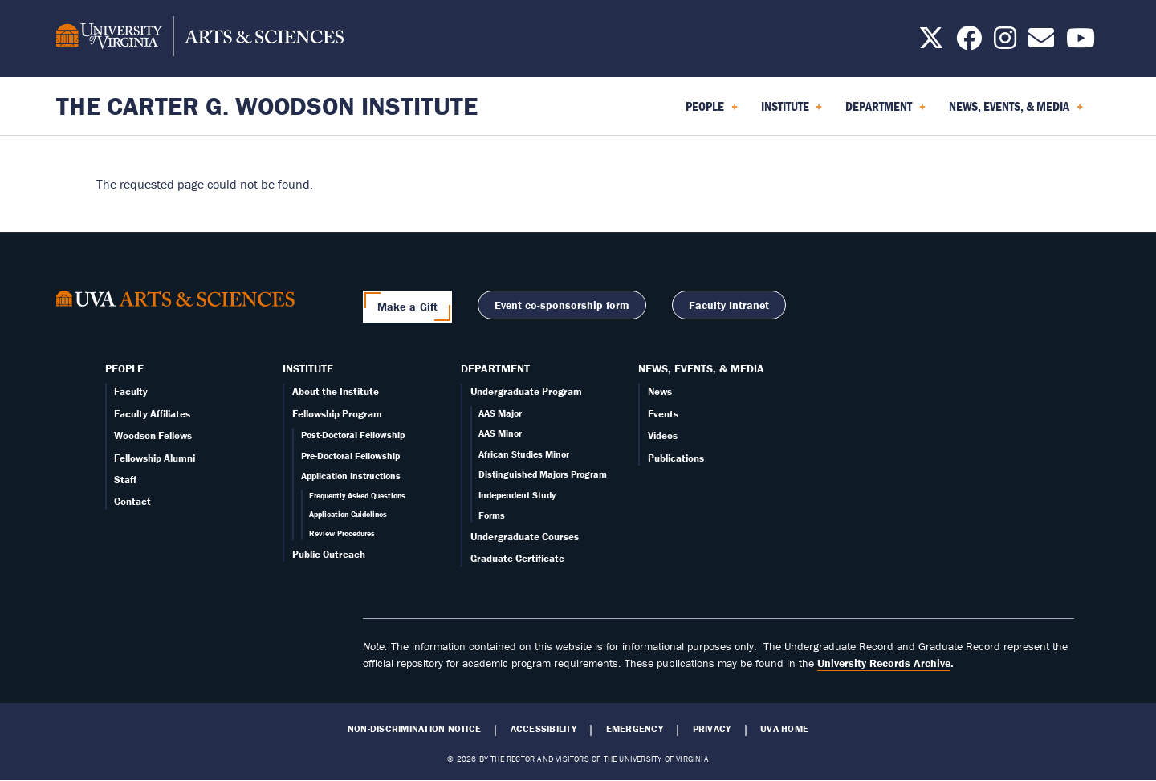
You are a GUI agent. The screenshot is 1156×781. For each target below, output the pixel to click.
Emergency (634, 728)
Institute (308, 368)
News (660, 391)
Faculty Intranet (729, 305)
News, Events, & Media (701, 368)
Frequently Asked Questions (357, 495)
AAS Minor (500, 433)
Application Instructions (351, 476)
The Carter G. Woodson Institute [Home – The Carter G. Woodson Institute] (267, 105)
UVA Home (784, 728)
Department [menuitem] (885, 111)
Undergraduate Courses (524, 536)
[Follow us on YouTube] (1080, 43)
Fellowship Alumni (154, 458)
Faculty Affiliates (152, 414)
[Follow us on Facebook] (969, 43)
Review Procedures (342, 533)
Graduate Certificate (517, 558)
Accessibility (543, 728)
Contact (132, 501)
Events (663, 414)
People (124, 368)
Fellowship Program (337, 414)
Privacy (712, 728)
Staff (125, 479)
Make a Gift (407, 306)
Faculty (131, 391)
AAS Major (500, 413)
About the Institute (335, 391)
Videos (663, 435)
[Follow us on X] (931, 43)
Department (495, 368)
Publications (676, 458)
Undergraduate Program (526, 391)
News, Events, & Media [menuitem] (1015, 111)
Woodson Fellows (153, 435)
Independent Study (517, 495)
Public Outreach (328, 554)
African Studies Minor (523, 454)
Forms (491, 515)
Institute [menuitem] (792, 111)
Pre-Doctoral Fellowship (350, 455)
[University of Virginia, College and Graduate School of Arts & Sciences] (200, 38)
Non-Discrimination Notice (414, 728)
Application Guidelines (348, 514)
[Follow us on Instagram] (1005, 43)
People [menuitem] (711, 111)
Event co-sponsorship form (562, 305)
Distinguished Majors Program (542, 474)
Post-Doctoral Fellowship (353, 435)
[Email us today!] (1041, 43)
